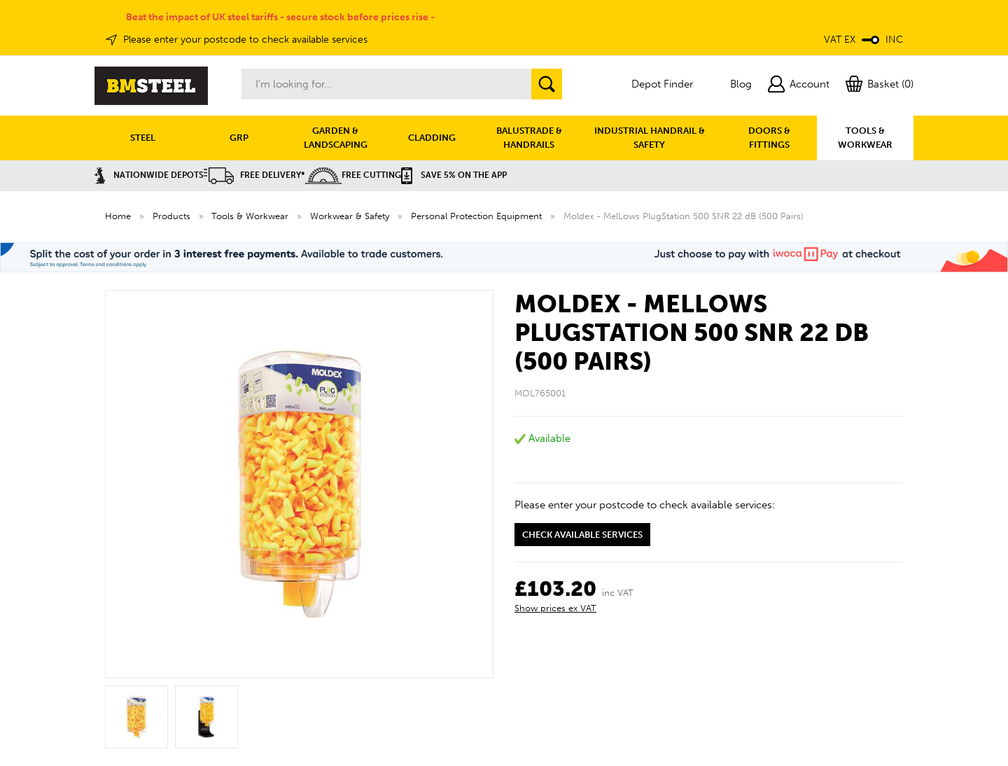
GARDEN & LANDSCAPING (336, 137)
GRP (239, 137)
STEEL (142, 137)
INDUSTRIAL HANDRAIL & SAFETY (649, 137)
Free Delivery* (254, 175)
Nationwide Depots (149, 175)
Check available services (582, 534)
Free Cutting (353, 175)
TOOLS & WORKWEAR (865, 137)
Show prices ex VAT (555, 608)
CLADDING (432, 137)
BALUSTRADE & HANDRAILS (529, 137)
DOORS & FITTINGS (769, 137)
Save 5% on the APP (454, 175)
